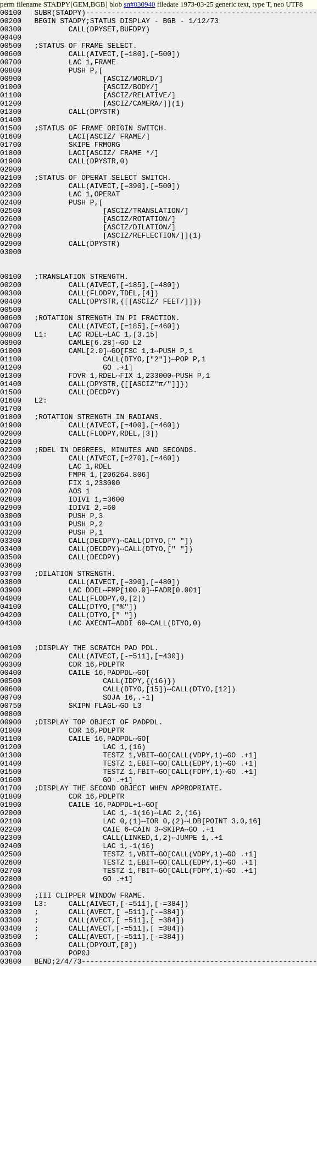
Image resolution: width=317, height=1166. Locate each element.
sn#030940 (139, 4)
